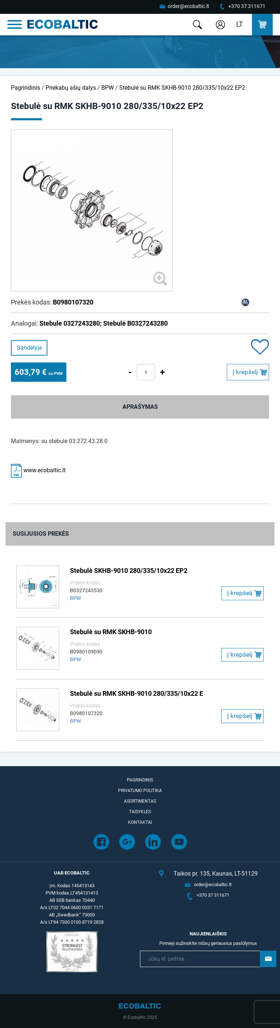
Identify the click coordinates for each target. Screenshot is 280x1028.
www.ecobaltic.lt (38, 470)
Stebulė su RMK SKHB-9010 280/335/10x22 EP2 (182, 87)
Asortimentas (140, 801)
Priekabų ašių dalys (71, 87)
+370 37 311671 (246, 6)
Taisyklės (140, 811)
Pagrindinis (25, 87)
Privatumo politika (140, 790)
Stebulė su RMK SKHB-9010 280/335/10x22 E (136, 693)
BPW (107, 87)
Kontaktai (140, 822)
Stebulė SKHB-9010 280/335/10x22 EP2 (128, 570)
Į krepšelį (245, 372)
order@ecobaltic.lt (188, 6)
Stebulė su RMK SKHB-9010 (111, 632)
